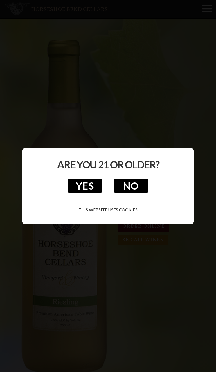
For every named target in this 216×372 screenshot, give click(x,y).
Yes (85, 185)
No (131, 185)
